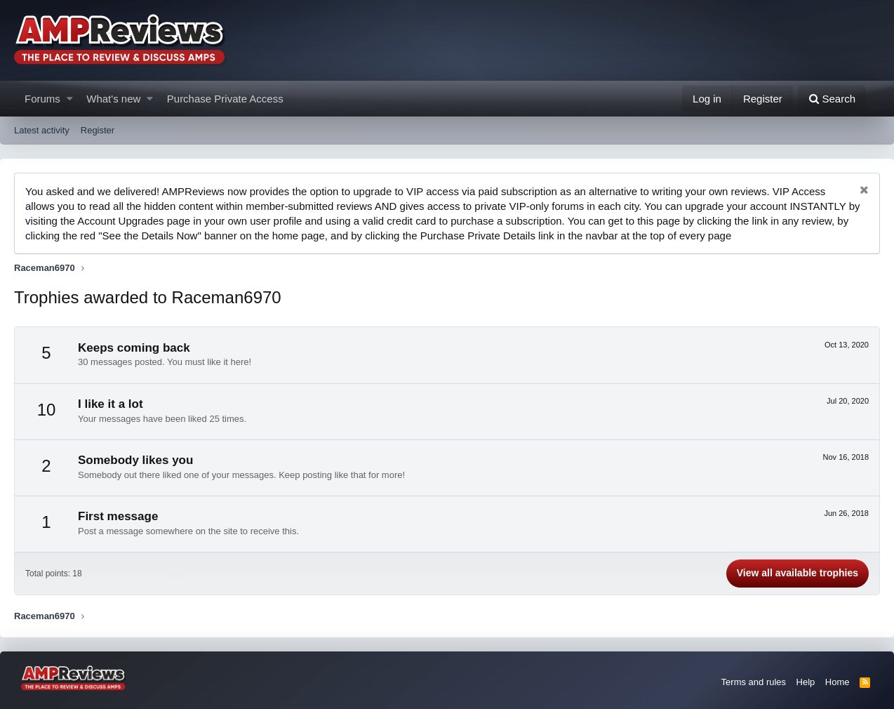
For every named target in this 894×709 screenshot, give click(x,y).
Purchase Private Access (225, 99)
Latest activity (41, 130)
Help (805, 682)
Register (97, 130)
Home (837, 682)
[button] (69, 99)
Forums (42, 99)
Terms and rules (753, 682)
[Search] (832, 99)
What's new (113, 99)
